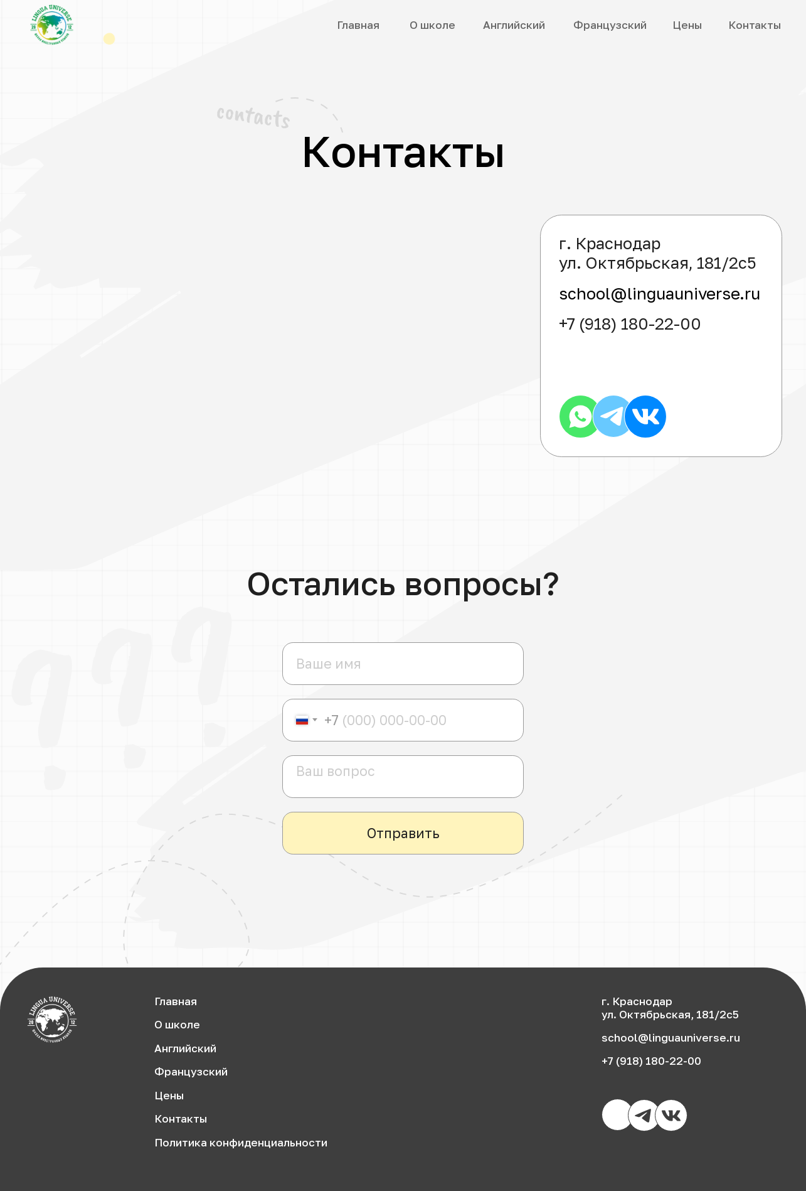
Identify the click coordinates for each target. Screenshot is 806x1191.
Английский (514, 24)
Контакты (754, 24)
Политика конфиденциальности (240, 1142)
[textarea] (403, 777)
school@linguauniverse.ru (659, 293)
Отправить (403, 833)
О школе (432, 24)
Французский (610, 24)
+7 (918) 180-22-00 (630, 323)
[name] (403, 664)
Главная (358, 24)
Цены (687, 24)
